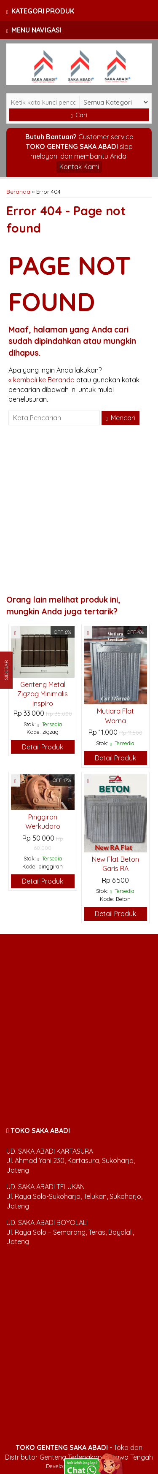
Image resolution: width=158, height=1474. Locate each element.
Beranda (18, 191)
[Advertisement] (79, 511)
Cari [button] (79, 115)
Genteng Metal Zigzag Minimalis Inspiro (42, 694)
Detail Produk (42, 747)
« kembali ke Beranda (41, 380)
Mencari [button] (120, 418)
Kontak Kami (79, 166)
